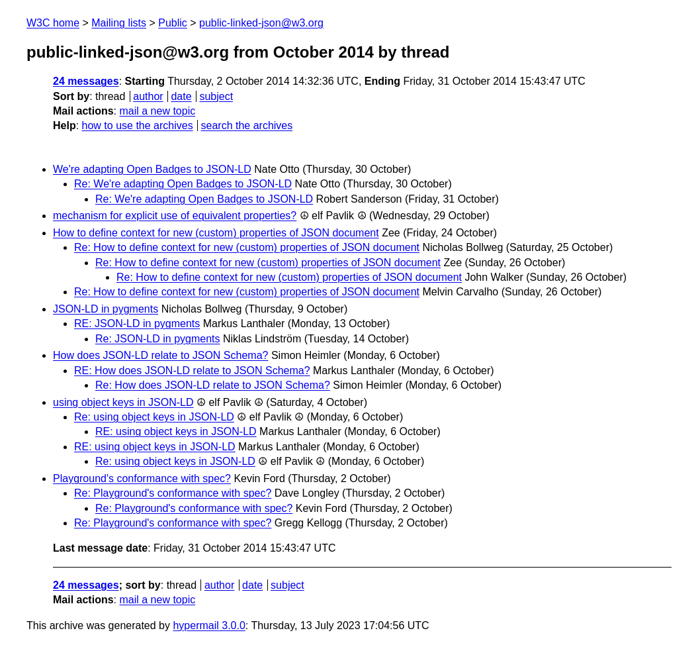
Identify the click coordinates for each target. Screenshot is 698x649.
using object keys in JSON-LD (123, 402)
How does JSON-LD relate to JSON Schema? (160, 355)
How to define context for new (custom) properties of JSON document (216, 232)
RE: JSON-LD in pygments (137, 323)
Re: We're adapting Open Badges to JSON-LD (183, 183)
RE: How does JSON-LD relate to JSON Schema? (192, 370)
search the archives (247, 125)
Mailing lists (118, 22)
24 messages (86, 81)
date (181, 96)
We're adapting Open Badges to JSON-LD (152, 169)
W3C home (52, 22)
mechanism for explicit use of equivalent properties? (174, 215)
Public (172, 22)
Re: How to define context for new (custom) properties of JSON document (246, 247)
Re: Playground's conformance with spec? (172, 493)
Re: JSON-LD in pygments (157, 338)
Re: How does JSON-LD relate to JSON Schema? (212, 385)
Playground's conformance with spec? (142, 478)
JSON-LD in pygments (105, 309)
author (148, 96)
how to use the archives (137, 125)
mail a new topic (157, 111)
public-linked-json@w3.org (261, 22)
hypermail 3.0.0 (209, 625)
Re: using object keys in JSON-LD (154, 417)
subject (216, 96)
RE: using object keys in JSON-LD (176, 431)
